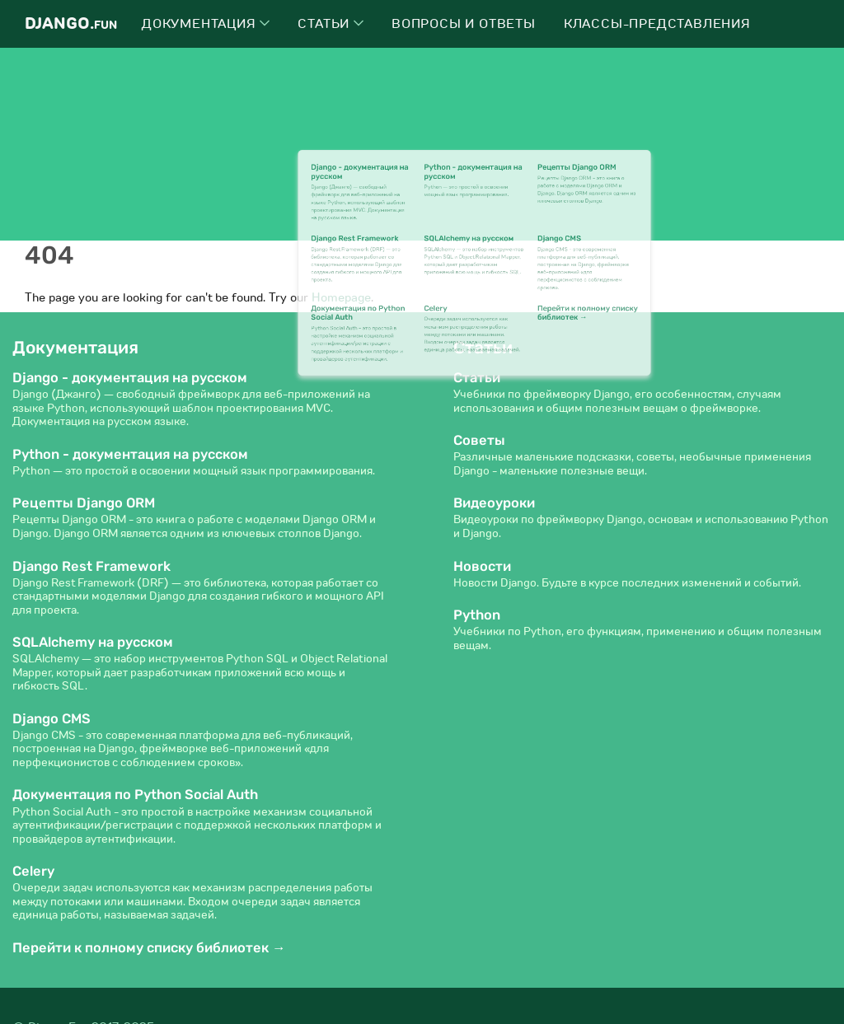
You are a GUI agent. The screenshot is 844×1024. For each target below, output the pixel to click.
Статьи (330, 24)
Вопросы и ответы (464, 24)
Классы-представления (657, 24)
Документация (206, 24)
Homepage (341, 297)
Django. (71, 23)
